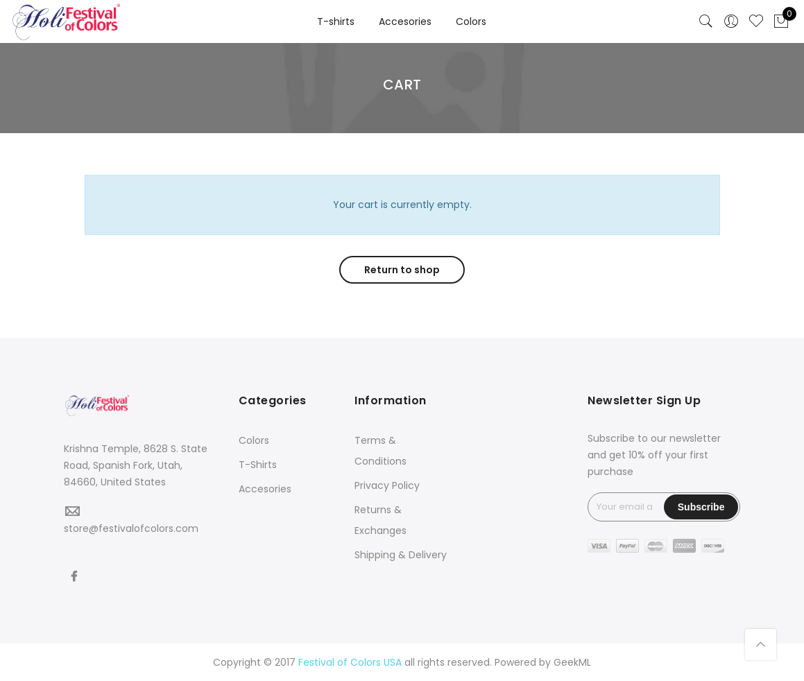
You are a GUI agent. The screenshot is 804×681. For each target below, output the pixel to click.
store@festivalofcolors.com (131, 528)
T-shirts (335, 21)
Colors (471, 21)
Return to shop (402, 270)
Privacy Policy (387, 485)
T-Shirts (258, 465)
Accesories (405, 21)
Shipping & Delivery (400, 555)
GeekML (572, 662)
